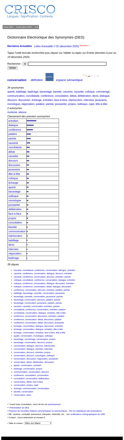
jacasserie (101, 100)
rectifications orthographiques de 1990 (87, 414)
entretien (48, 100)
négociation (28, 104)
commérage (102, 91)
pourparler (61, 104)
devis (95, 95)
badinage (33, 91)
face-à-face (60, 100)
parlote (50, 104)
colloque (90, 91)
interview (89, 100)
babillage (21, 91)
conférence (47, 95)
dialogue (104, 95)
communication (16, 95)
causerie (68, 91)
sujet (91, 104)
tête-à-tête (101, 104)
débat (73, 95)
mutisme (12, 112)
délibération (84, 95)
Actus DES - (9, 27)
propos (72, 104)
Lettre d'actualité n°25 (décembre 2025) (61, 46)
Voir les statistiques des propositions (85, 411)
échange (36, 100)
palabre (40, 104)
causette (79, 91)
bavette (57, 91)
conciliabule (32, 95)
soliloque (82, 104)
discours (12, 100)
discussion (24, 100)
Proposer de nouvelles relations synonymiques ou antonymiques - (39, 411)
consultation (61, 95)
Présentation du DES (19, 407)
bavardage (46, 91)
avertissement (54, 404)
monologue (13, 104)
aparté (11, 91)
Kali (36, 27)
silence (22, 112)
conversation (16, 80)
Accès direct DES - (24, 27)
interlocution (75, 100)
